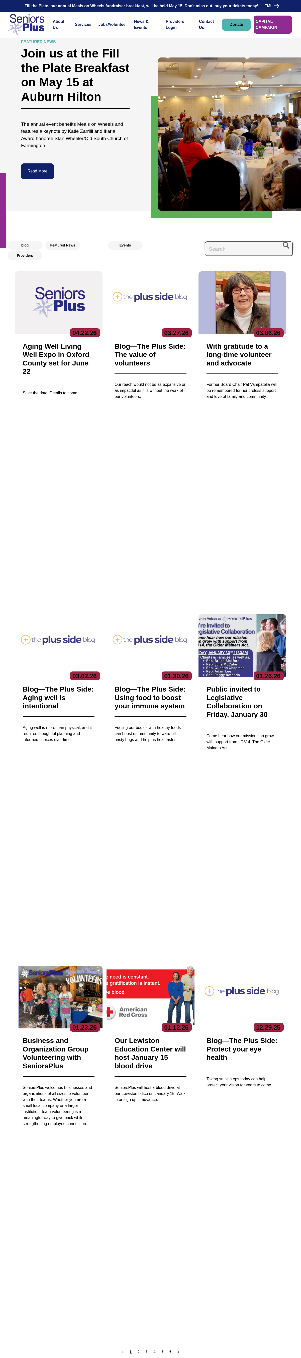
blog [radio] (25, 245)
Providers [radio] (25, 256)
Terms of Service (181, 1349)
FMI (270, 6)
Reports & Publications (69, 1283)
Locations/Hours (171, 1297)
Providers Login (175, 24)
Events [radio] (125, 245)
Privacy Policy (117, 1349)
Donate (236, 24)
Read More (37, 171)
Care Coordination (120, 1268)
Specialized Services (122, 1312)
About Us (58, 24)
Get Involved (62, 1291)
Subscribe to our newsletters (235, 1260)
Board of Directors (66, 1276)
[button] (138, 786)
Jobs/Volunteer (112, 24)
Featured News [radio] (62, 245)
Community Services (122, 1276)
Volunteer (164, 1278)
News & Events (141, 24)
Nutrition (112, 1304)
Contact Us (206, 24)
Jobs (160, 1268)
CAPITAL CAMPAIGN (266, 24)
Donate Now (35, 1023)
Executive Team (64, 1268)
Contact (20, 1286)
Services (83, 24)
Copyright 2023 (148, 1349)
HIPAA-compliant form (122, 1164)
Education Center (119, 1283)
